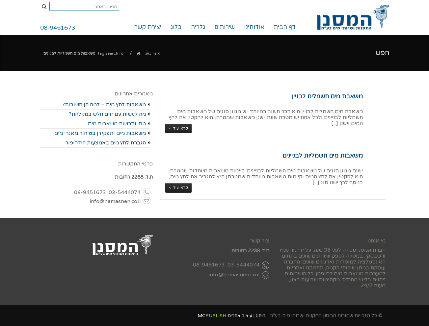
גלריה (198, 27)
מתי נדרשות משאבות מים (117, 123)
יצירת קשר (147, 27)
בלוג (176, 27)
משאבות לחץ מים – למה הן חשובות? (104, 104)
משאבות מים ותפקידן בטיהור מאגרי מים (100, 133)
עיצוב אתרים (240, 315)
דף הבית (285, 27)
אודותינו (254, 27)
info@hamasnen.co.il (120, 201)
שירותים (226, 28)
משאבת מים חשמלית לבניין (327, 96)
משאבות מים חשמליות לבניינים (322, 155)
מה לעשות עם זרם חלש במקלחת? (107, 114)
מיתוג (260, 315)
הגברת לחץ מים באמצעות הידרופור (105, 142)
